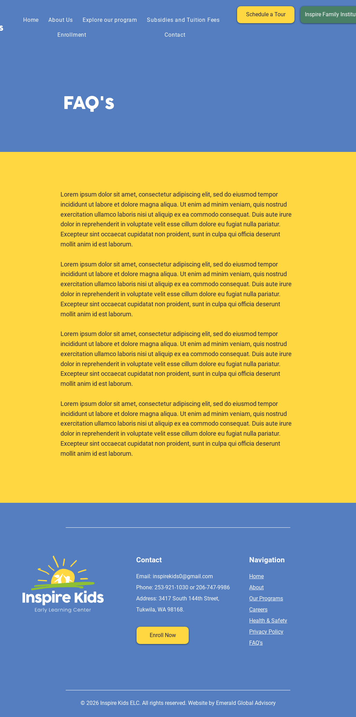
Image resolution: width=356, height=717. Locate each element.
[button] (110, 20)
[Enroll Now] (163, 635)
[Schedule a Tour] (265, 14)
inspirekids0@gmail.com (183, 576)
